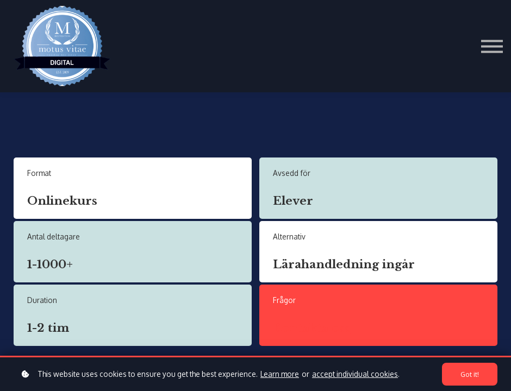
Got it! (469, 374)
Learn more (279, 374)
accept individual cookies (355, 374)
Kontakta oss (311, 328)
